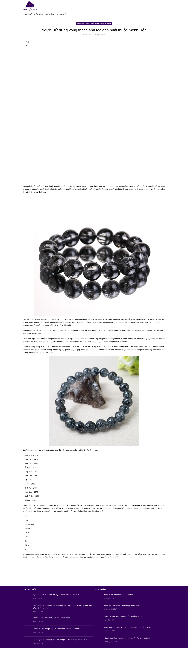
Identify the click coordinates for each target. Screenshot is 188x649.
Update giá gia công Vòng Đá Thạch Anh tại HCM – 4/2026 (56, 630)
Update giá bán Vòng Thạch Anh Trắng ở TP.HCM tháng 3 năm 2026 (60, 641)
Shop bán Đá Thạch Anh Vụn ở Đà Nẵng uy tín (51, 619)
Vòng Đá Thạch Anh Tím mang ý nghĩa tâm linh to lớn (125, 607)
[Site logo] (30, 6)
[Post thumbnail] (27, 598)
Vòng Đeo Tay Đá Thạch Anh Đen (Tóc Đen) (94, 25)
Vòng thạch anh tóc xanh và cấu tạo (118, 596)
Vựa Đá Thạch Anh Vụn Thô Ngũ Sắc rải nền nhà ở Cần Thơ (57, 596)
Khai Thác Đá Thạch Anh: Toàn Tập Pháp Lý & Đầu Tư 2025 (128, 628)
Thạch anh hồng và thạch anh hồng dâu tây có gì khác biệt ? (128, 639)
